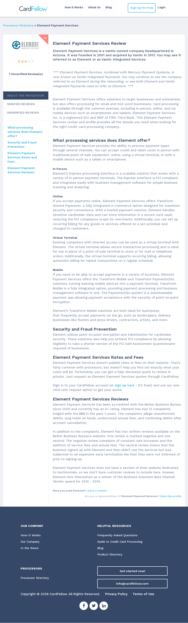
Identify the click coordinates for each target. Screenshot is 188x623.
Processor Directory (18, 25)
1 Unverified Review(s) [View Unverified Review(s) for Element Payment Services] (26, 74)
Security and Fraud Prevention (21, 144)
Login (161, 7)
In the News (29, 548)
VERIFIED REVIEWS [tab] (21, 104)
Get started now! (132, 571)
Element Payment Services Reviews (21, 170)
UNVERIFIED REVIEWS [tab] (23, 112)
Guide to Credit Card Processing (121, 541)
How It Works (74, 7)
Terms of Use (143, 594)
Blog (108, 7)
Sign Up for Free (141, 7)
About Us (94, 7)
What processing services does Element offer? (24, 132)
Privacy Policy (116, 594)
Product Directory (110, 555)
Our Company (31, 541)
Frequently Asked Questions (118, 535)
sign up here (124, 385)
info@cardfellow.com (132, 583)
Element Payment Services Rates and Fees (22, 157)
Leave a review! (96, 490)
